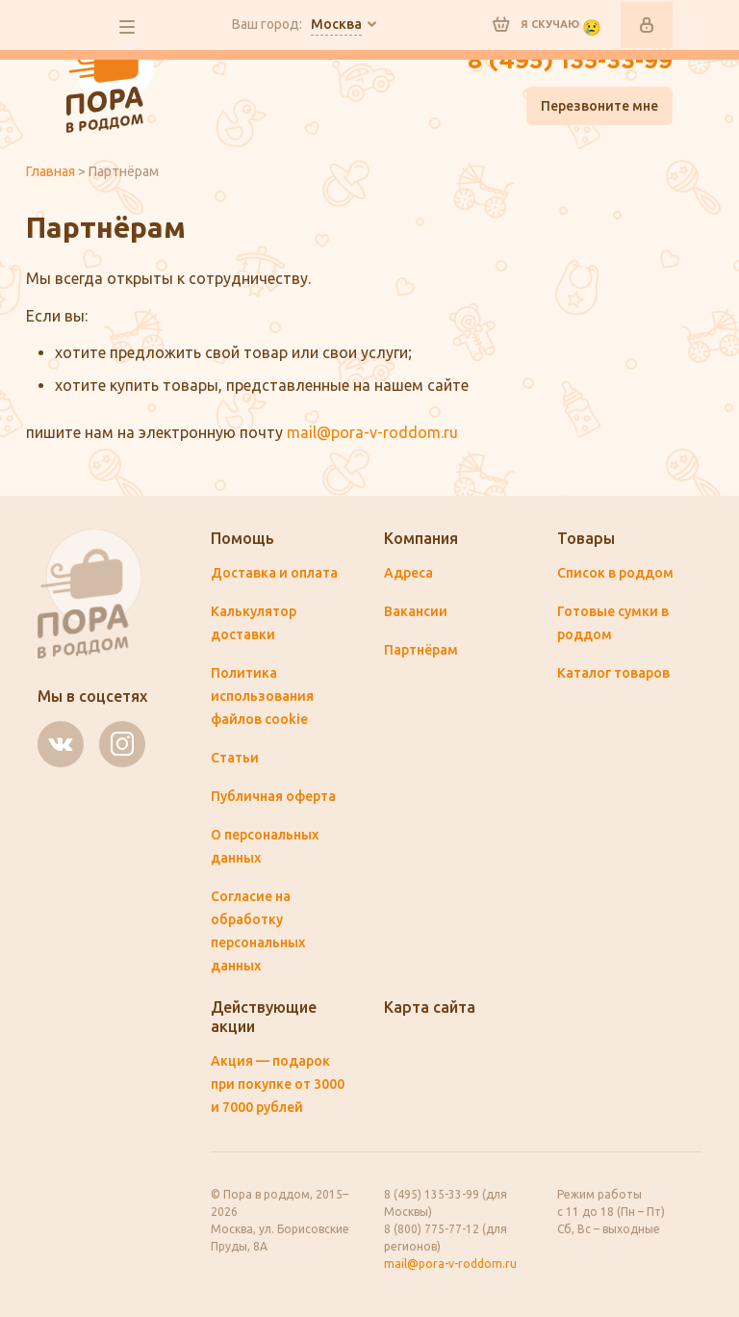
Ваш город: (297, 25)
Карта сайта (429, 1007)
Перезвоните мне (599, 106)
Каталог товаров (613, 673)
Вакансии (415, 611)
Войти (646, 25)
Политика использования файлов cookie (262, 696)
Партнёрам (421, 650)
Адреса (408, 573)
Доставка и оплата (274, 573)
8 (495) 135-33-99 (570, 61)
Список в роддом (615, 573)
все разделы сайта (127, 27)
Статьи (235, 757)
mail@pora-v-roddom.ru (372, 432)
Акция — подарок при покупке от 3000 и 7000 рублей (277, 1084)
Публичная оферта (273, 796)
